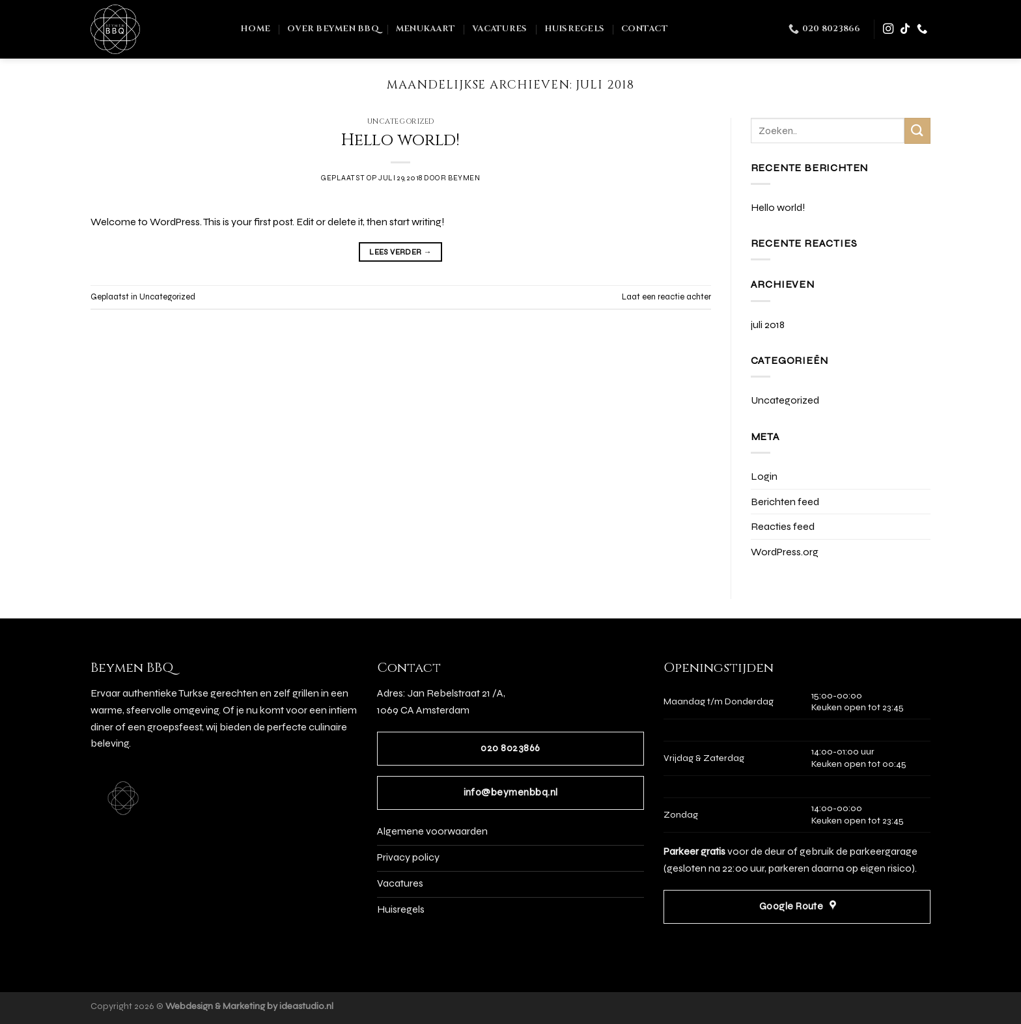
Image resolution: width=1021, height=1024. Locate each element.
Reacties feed (783, 526)
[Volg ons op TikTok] (905, 29)
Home (255, 29)
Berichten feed (785, 501)
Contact (644, 29)
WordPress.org (784, 552)
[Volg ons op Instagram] (888, 29)
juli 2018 (768, 324)
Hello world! (400, 140)
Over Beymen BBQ (333, 29)
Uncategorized (400, 121)
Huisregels (574, 29)
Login (764, 476)
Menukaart (425, 29)
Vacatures (499, 29)
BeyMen (464, 178)
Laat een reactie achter (666, 297)
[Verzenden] (917, 130)
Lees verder (400, 252)
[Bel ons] (922, 29)
